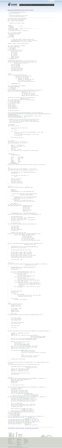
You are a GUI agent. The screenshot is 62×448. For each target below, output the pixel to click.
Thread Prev (18, 428)
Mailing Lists (25, 4)
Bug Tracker (18, 443)
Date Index (31, 428)
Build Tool (18, 445)
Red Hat (18, 447)
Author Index (36, 428)
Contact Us (9, 442)
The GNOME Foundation (11, 443)
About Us (9, 439)
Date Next (13, 428)
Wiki (17, 441)
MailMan (23, 447)
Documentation (19, 440)
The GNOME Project (11, 438)
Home (21, 4)
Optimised (9, 447)
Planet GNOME (26, 441)
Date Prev (9, 428)
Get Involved (10, 440)
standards (13, 447)
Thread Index (27, 428)
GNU (27, 447)
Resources (18, 438)
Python (25, 447)
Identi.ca (25, 442)
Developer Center (19, 439)
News (25, 438)
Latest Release (26, 440)
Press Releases (26, 439)
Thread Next (22, 428)
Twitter (25, 443)
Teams (9, 441)
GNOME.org (52, 0)
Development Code (19, 444)
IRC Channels (19, 442)
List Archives (30, 4)
